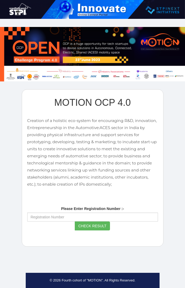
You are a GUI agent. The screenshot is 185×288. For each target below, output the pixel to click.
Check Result (92, 226)
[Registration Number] (92, 217)
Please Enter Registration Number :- (92, 209)
